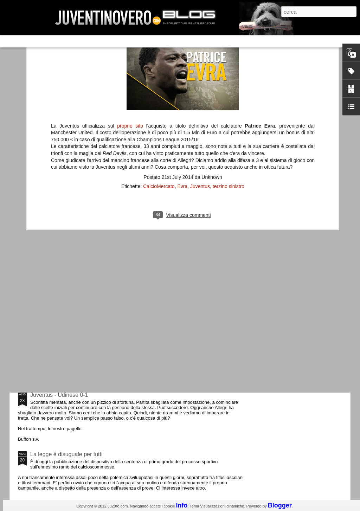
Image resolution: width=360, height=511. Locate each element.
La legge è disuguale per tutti (66, 454)
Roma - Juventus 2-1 (56, 305)
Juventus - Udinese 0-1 (59, 395)
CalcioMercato (158, 69)
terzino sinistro (228, 69)
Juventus (200, 69)
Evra (182, 69)
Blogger (280, 505)
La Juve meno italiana (57, 267)
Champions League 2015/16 (65, 335)
